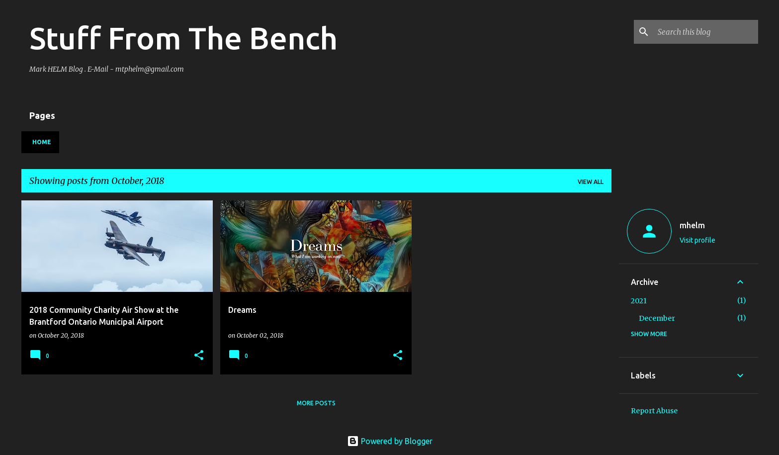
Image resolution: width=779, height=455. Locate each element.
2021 (639, 300)
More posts (316, 403)
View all (591, 182)
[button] (199, 356)
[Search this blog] (706, 32)
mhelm (692, 225)
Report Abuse (654, 410)
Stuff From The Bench (183, 37)
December (657, 318)
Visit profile (697, 240)
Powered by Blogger (390, 441)
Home (41, 142)
